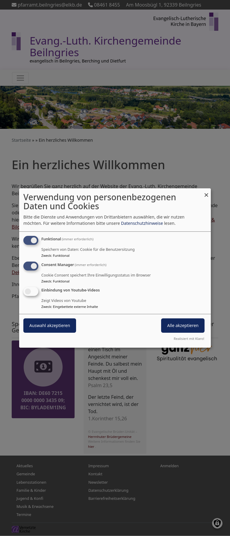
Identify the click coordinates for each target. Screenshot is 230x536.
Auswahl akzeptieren (49, 326)
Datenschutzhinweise (142, 223)
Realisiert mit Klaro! (189, 338)
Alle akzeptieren (183, 326)
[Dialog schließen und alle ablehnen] (206, 192)
